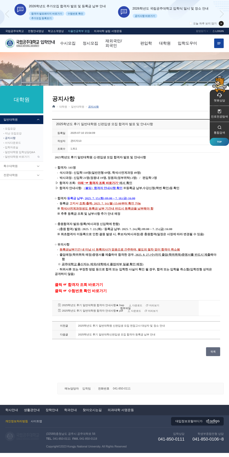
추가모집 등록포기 (41, 18)
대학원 (63, 106)
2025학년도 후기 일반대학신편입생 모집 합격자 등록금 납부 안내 (116, 338)
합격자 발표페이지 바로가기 (46, 13)
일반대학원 (77, 106)
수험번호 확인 (75, 13)
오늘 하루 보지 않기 (205, 23)
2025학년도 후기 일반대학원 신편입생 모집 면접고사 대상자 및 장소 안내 (121, 329)
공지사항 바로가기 (145, 15)
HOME (53, 106)
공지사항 (93, 106)
